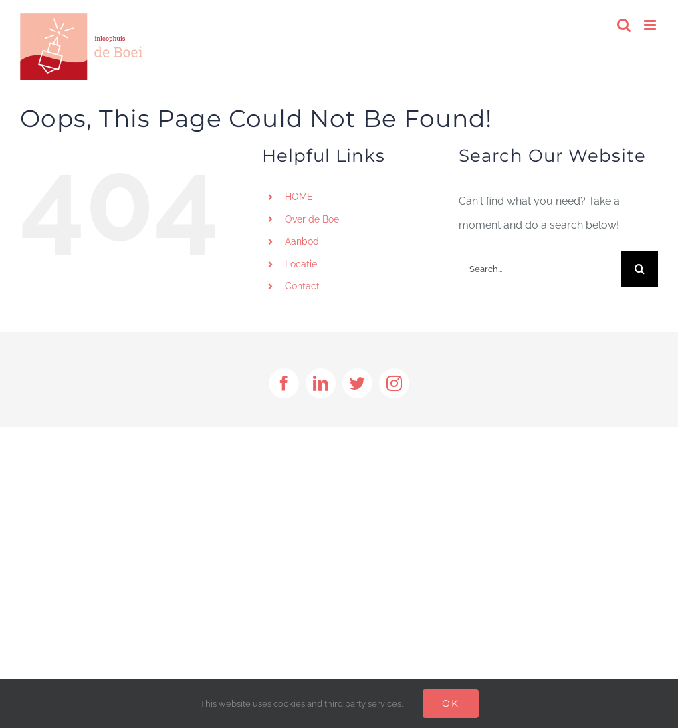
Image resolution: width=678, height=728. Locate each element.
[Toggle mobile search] (624, 25)
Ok (450, 703)
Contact (302, 286)
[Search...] (540, 269)
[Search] (639, 269)
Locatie (301, 264)
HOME (299, 196)
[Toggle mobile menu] (651, 25)
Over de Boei (313, 219)
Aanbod (302, 241)
